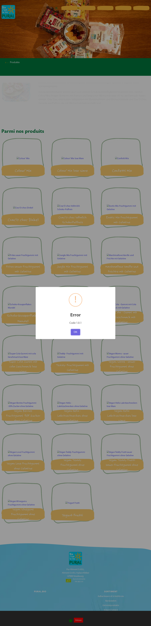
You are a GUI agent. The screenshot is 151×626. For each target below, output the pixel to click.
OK (75, 332)
